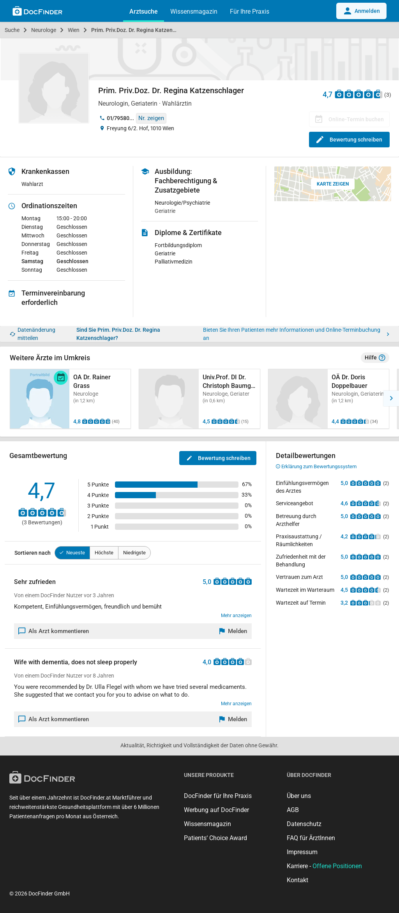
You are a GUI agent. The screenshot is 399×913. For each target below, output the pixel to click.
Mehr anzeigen (236, 615)
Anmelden (361, 11)
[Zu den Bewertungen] (358, 93)
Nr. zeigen (151, 118)
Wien (73, 30)
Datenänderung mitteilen (32, 334)
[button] (391, 398)
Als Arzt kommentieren (54, 631)
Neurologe (43, 30)
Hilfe (375, 358)
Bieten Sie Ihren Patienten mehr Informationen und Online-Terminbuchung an (296, 334)
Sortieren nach (32, 553)
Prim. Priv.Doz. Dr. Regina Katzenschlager (140, 30)
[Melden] (233, 631)
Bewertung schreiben (349, 139)
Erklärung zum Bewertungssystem (316, 466)
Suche (12, 30)
